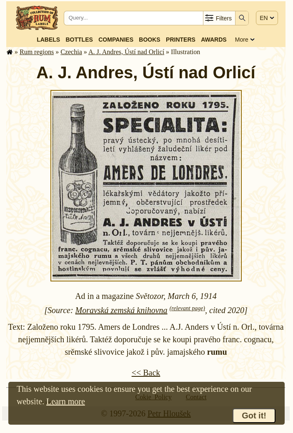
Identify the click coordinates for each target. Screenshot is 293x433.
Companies (115, 39)
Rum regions (37, 51)
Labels (48, 39)
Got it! (254, 415)
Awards (213, 39)
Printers (180, 39)
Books (149, 39)
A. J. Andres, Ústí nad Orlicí (126, 51)
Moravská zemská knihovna (121, 310)
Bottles (79, 39)
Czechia (71, 51)
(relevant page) (187, 308)
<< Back (146, 372)
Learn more (65, 401)
